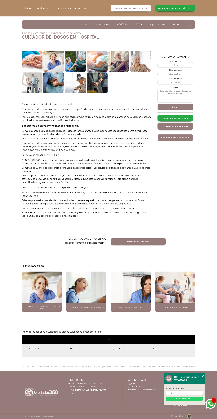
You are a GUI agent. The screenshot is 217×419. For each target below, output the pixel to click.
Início (84, 24)
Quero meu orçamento (138, 242)
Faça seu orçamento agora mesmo (131, 8)
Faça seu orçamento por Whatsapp (175, 8)
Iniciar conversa (184, 399)
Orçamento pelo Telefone (175, 126)
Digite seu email (175, 70)
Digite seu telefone (175, 78)
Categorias (39, 33)
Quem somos (101, 24)
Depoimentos (157, 24)
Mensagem (175, 87)
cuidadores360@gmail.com (141, 390)
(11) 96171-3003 (135, 383)
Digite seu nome (175, 61)
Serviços (121, 24)
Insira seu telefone (175, 388)
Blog (137, 24)
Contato (176, 24)
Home (27, 33)
